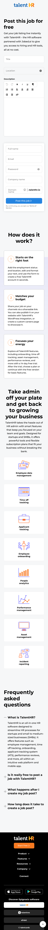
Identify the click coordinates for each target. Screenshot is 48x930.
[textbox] (24, 117)
